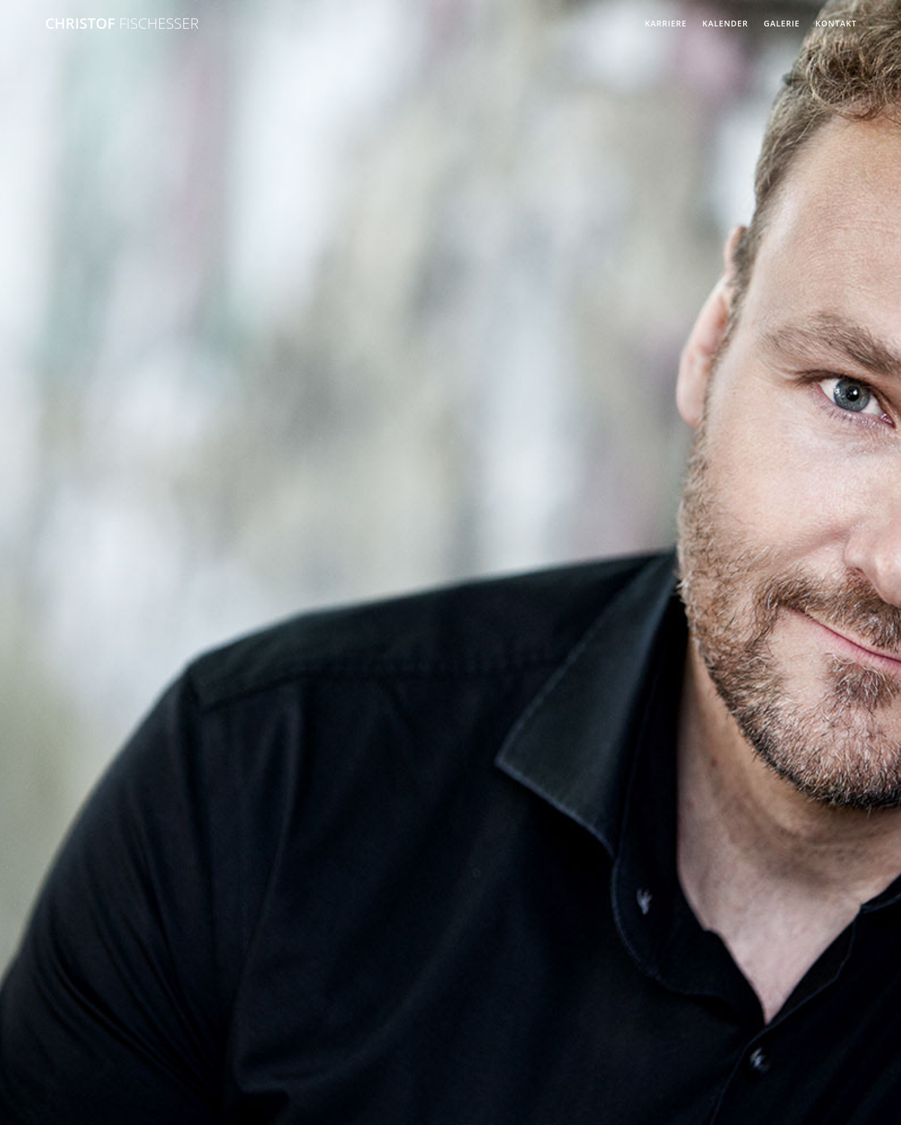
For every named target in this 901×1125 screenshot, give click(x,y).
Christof (122, 23)
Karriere (666, 23)
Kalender (725, 23)
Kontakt (836, 23)
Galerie (782, 23)
